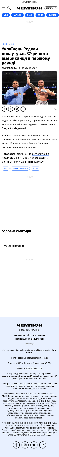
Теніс (40, 15)
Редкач (35, 169)
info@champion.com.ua (37, 358)
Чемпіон (5, 44)
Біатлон (52, 15)
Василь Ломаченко (20, 169)
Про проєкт (39, 335)
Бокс (29, 15)
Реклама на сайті (22, 335)
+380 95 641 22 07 (34, 368)
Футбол (17, 15)
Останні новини (14, 245)
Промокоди (29, 344)
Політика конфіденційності (29, 339)
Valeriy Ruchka (9, 68)
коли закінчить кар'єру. (29, 161)
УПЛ (6, 15)
